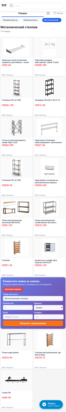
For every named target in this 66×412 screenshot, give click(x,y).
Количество (8, 303)
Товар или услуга (10, 294)
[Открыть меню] (11, 5)
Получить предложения (33, 323)
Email (5, 313)
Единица (38, 303)
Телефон (38, 313)
